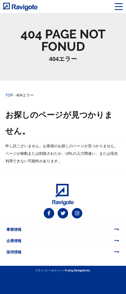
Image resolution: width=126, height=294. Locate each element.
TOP (9, 95)
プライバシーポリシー (48, 270)
